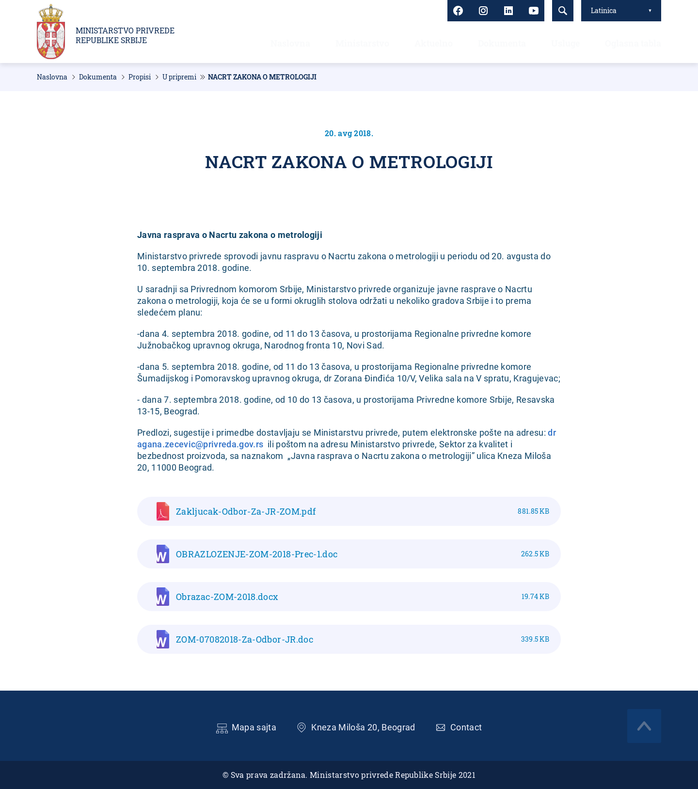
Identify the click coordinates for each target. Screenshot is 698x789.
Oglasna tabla (633, 43)
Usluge (565, 43)
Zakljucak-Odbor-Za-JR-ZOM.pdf (362, 511)
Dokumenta (502, 43)
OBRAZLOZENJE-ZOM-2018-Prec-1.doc (362, 554)
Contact (466, 727)
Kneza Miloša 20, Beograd (363, 727)
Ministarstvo (362, 43)
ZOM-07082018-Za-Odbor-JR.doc (362, 639)
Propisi (139, 77)
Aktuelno (433, 43)
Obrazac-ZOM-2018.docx (362, 596)
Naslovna (290, 43)
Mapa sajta (254, 727)
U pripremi (179, 77)
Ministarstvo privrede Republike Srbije (125, 35)
